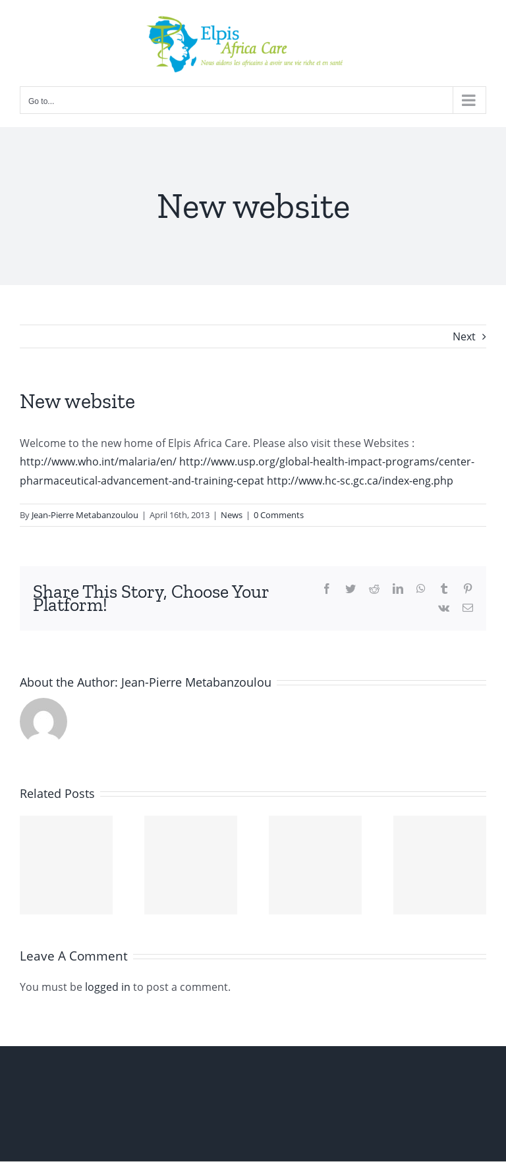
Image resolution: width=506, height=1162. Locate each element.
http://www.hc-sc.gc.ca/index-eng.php (360, 480)
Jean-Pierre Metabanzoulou (85, 515)
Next (464, 336)
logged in (107, 987)
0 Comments (279, 515)
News (231, 515)
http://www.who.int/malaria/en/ (98, 461)
